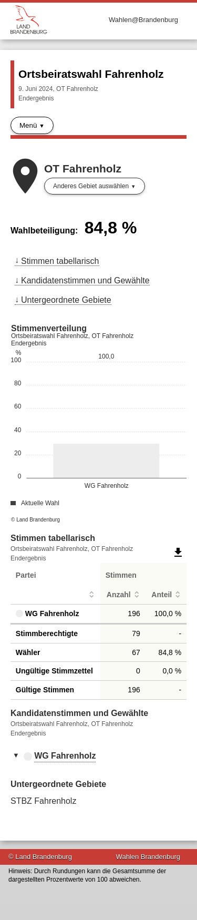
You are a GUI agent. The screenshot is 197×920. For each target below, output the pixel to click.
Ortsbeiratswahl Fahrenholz (91, 74)
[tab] (98, 756)
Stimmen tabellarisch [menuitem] (60, 261)
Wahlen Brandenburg (148, 857)
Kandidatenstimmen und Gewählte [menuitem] (85, 280)
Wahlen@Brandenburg (143, 20)
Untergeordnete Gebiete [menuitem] (66, 299)
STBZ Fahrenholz (43, 800)
